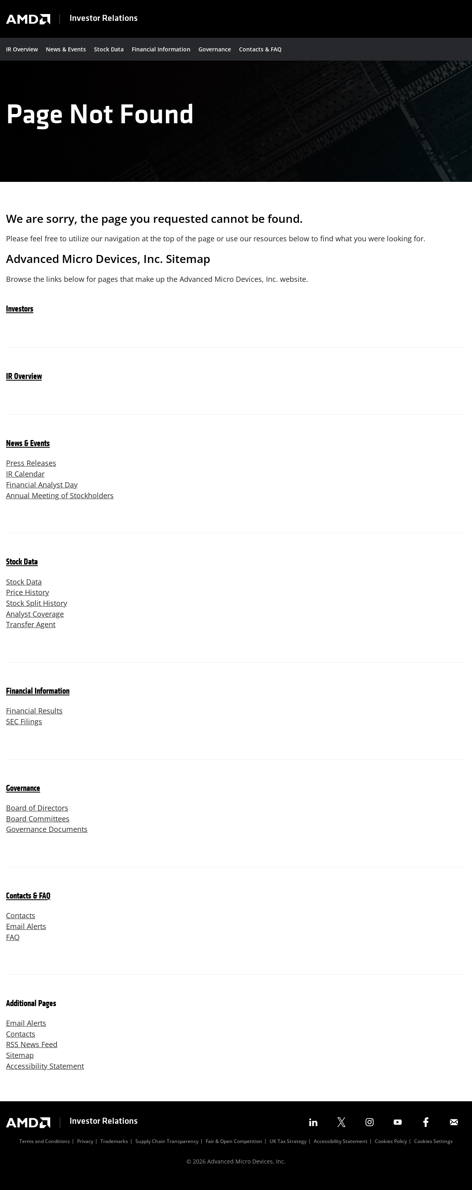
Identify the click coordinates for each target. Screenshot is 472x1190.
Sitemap (20, 1064)
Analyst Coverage (35, 621)
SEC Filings (24, 729)
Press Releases (31, 470)
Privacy (85, 1151)
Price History (27, 600)
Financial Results (34, 718)
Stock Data (109, 49)
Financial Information (161, 49)
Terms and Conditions (44, 1151)
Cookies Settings (433, 1151)
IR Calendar (25, 480)
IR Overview (22, 49)
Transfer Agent (30, 632)
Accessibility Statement (45, 1075)
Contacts (20, 924)
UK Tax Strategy (288, 1151)
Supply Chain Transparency (166, 1151)
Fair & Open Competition (234, 1151)
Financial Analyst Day (42, 491)
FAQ (13, 946)
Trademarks (114, 1151)
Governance (214, 49)
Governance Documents (47, 838)
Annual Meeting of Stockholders (60, 502)
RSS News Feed (31, 1053)
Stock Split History (36, 610)
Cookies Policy (391, 1151)
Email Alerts (26, 935)
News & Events (66, 49)
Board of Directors (37, 816)
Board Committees (37, 827)
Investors (19, 316)
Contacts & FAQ (260, 49)
